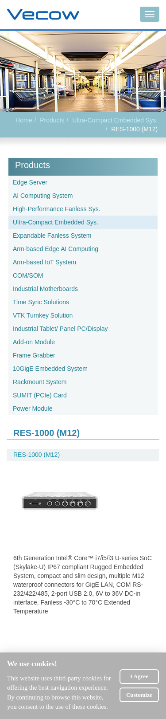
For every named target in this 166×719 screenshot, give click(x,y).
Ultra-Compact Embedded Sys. (115, 120)
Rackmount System (39, 381)
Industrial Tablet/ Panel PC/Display (60, 328)
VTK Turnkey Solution (43, 315)
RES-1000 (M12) (36, 454)
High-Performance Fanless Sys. (56, 208)
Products (32, 165)
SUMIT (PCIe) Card (40, 395)
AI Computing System (43, 195)
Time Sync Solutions (41, 302)
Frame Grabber (34, 355)
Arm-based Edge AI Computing (55, 248)
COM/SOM (28, 275)
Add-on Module (34, 342)
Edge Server (30, 182)
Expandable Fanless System (52, 235)
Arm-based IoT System (44, 262)
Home (23, 120)
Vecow (43, 14)
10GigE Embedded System (50, 368)
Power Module (33, 408)
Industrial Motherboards (45, 288)
